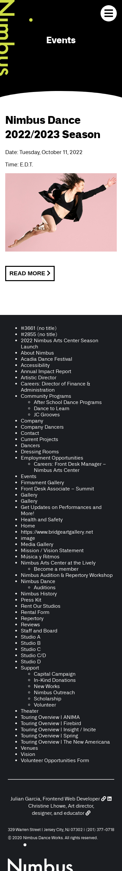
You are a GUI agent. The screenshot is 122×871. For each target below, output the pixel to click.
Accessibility (36, 365)
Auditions (45, 587)
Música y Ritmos (40, 556)
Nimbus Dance (38, 581)
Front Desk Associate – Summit (57, 489)
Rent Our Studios (41, 606)
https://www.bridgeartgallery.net (57, 532)
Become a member (56, 569)
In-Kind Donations (55, 680)
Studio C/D (33, 655)
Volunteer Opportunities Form (55, 760)
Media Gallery (37, 544)
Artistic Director (38, 377)
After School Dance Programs (68, 402)
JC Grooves (47, 414)
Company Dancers (42, 427)
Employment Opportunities (52, 458)
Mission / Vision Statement (52, 550)
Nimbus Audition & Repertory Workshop (67, 575)
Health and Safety (42, 519)
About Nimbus (37, 353)
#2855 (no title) (39, 334)
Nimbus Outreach (54, 692)
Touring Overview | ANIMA (50, 717)
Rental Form (35, 612)
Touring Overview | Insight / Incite (58, 729)
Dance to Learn (51, 408)
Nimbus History (39, 594)
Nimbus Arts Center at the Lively (58, 563)
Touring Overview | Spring (49, 736)
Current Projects (39, 439)
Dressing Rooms (40, 451)
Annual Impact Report (46, 371)
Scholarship (47, 699)
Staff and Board (39, 631)
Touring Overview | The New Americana (65, 742)
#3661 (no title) (39, 328)
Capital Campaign (54, 674)
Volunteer (45, 705)
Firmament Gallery (42, 482)
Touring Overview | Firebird (51, 723)
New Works (47, 686)
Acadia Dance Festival (46, 359)
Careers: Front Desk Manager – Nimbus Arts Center (70, 467)
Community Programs (46, 396)
